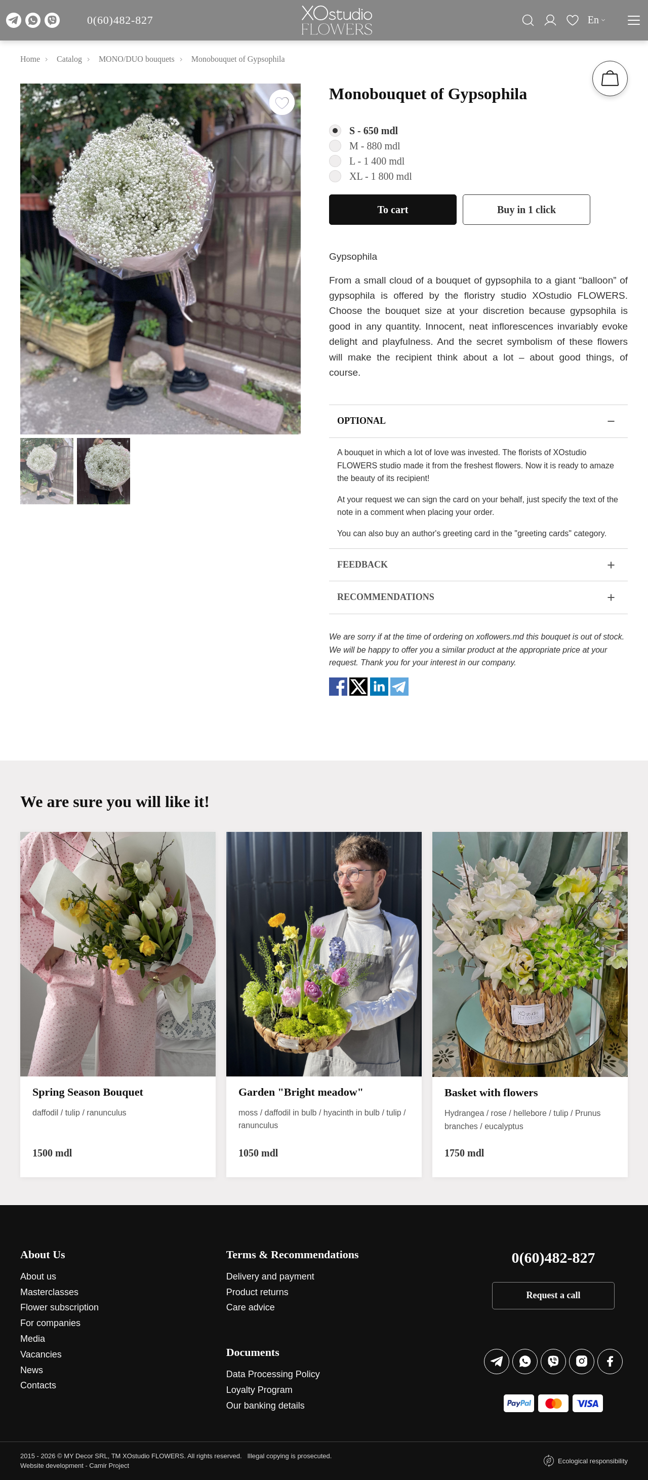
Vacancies (41, 1354)
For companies (50, 1323)
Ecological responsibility (593, 1461)
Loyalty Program (259, 1390)
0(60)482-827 (120, 20)
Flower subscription (59, 1307)
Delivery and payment (270, 1276)
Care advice (250, 1307)
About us (38, 1276)
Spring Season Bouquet (87, 1092)
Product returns (257, 1292)
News (31, 1370)
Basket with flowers (491, 1092)
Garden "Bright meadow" (300, 1092)
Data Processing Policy (273, 1374)
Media (32, 1339)
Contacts (38, 1385)
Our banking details (265, 1406)
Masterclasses (49, 1292)
